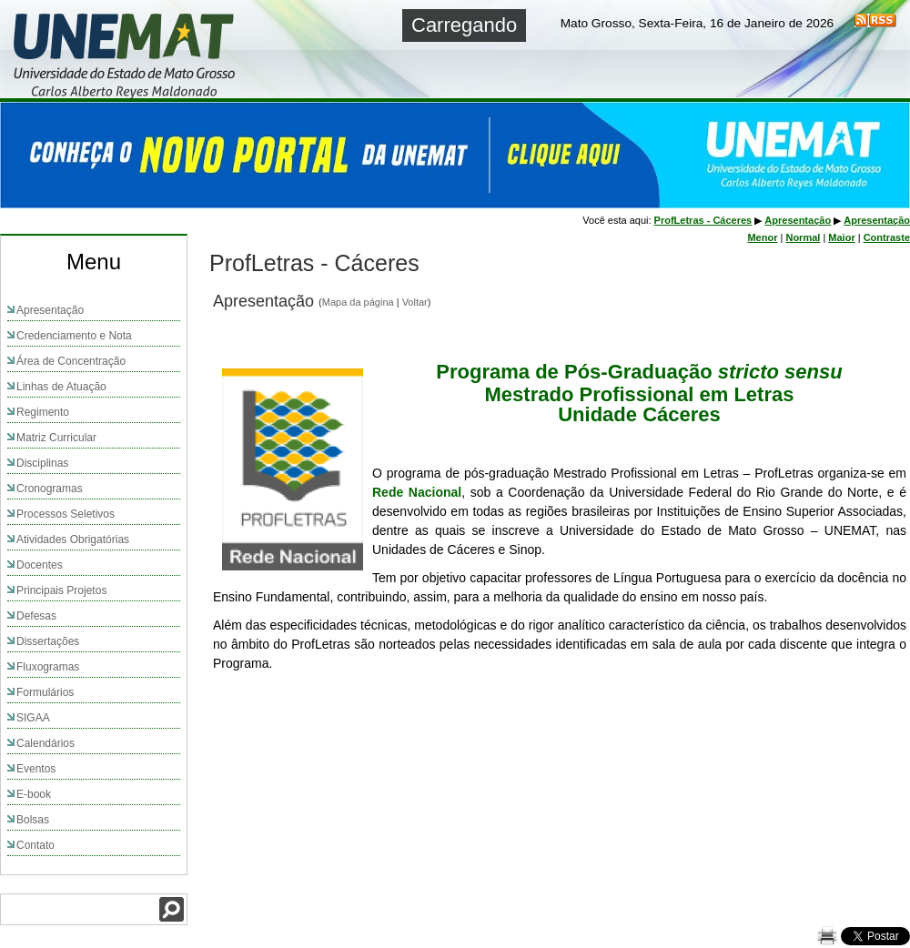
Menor (762, 237)
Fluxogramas (47, 667)
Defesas (36, 616)
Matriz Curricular (56, 437)
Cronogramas (49, 488)
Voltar (415, 302)
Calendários (45, 743)
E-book (33, 794)
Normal (802, 237)
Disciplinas (42, 463)
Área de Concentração (71, 361)
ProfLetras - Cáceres (703, 220)
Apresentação (50, 310)
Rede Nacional (416, 492)
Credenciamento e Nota (74, 335)
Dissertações (47, 641)
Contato (35, 845)
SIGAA (33, 717)
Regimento (42, 412)
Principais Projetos (61, 590)
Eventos (36, 768)
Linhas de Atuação (61, 386)
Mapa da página (358, 302)
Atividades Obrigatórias (72, 539)
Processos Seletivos (65, 514)
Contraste (887, 237)
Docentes (39, 565)
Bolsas (32, 819)
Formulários (45, 692)
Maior (841, 237)
